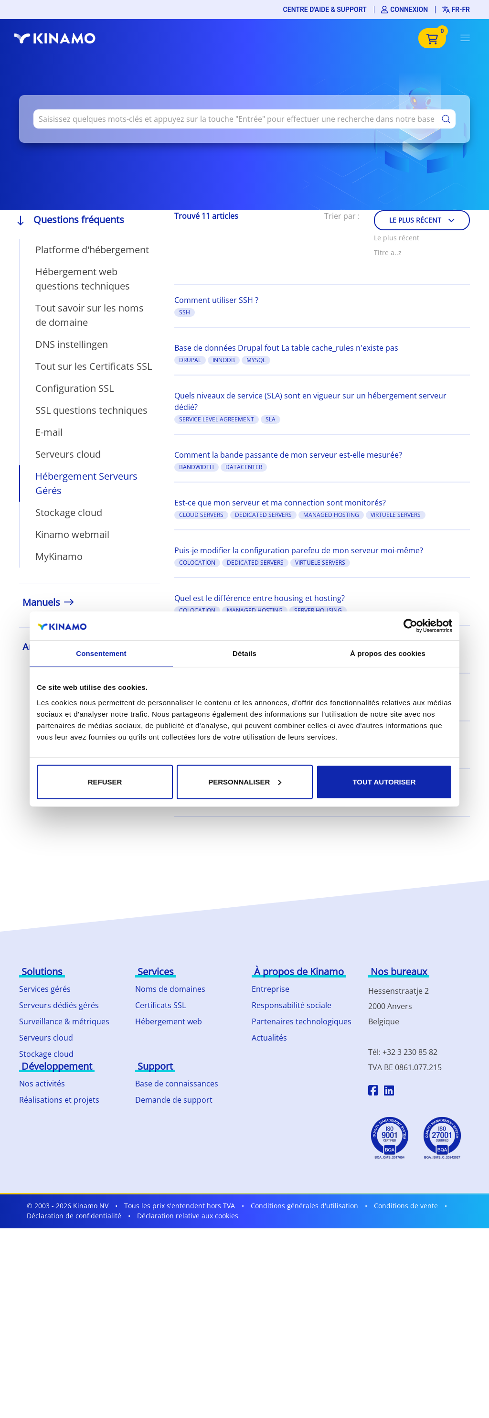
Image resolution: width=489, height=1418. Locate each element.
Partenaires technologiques (301, 1021)
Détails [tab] (244, 653)
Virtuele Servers (396, 515)
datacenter (243, 467)
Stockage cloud (68, 512)
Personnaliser (244, 781)
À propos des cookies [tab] (387, 653)
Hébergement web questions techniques (82, 278)
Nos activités (42, 1083)
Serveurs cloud (68, 454)
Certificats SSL (160, 1005)
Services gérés (45, 989)
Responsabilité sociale (291, 1005)
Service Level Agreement (216, 419)
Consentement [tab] (101, 653)
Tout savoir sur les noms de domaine (89, 315)
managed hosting (331, 515)
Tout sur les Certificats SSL (93, 366)
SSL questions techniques (91, 410)
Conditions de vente (406, 1205)
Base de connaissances (176, 1083)
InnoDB (224, 360)
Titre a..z (388, 252)
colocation (197, 563)
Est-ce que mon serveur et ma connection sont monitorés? (280, 502)
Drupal (190, 360)
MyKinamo (59, 556)
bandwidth (196, 467)
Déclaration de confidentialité (74, 1215)
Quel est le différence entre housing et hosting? (259, 598)
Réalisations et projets (59, 1100)
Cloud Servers (201, 515)
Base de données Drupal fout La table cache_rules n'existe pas (286, 348)
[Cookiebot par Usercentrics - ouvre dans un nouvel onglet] (410, 626)
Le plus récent (422, 220)
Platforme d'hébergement (92, 249)
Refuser (105, 781)
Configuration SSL (74, 388)
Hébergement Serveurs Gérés (86, 483)
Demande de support (174, 1100)
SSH (184, 312)
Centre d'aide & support (325, 9)
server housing (318, 610)
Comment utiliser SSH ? (216, 300)
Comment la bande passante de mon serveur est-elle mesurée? (288, 455)
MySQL (256, 360)
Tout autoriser (383, 781)
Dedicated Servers (263, 515)
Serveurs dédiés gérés (59, 1005)
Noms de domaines (170, 989)
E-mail (49, 432)
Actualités (269, 1037)
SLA (271, 419)
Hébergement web (168, 1021)
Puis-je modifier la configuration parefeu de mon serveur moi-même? (298, 550)
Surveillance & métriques (64, 1021)
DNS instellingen (71, 344)
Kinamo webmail (72, 534)
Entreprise (270, 989)
